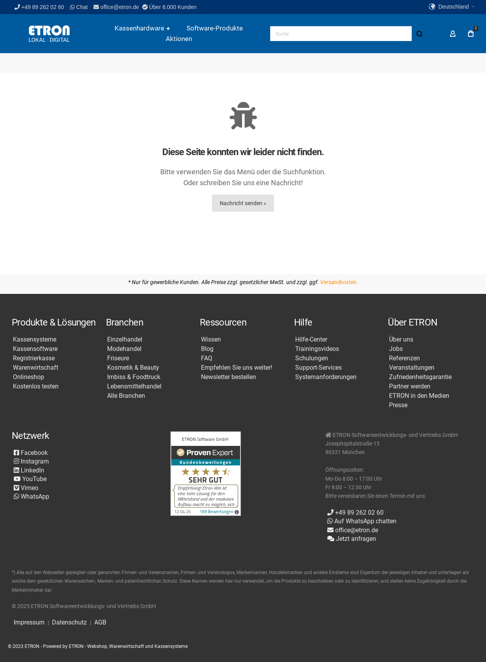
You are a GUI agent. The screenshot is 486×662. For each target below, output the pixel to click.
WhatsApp (31, 496)
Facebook (31, 452)
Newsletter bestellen (228, 377)
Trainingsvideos (317, 348)
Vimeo (26, 488)
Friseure (118, 358)
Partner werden (409, 386)
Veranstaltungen (411, 367)
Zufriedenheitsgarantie (420, 377)
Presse (398, 405)
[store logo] (49, 33)
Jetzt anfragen (351, 538)
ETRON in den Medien (419, 395)
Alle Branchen (126, 395)
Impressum (29, 622)
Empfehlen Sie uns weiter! (236, 367)
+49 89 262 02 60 (39, 7)
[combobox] (348, 33)
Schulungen (311, 358)
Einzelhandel (124, 339)
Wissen (211, 339)
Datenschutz (69, 622)
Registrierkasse (34, 358)
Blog (207, 348)
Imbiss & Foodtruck (133, 377)
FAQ (206, 358)
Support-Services (318, 367)
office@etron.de (116, 7)
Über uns (401, 339)
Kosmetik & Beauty (133, 367)
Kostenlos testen (36, 386)
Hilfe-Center (311, 339)
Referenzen (404, 358)
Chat (79, 7)
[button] (451, 7)
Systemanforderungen (326, 377)
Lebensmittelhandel (134, 386)
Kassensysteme (34, 339)
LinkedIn (29, 470)
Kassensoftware (35, 348)
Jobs (396, 348)
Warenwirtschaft (35, 367)
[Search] (419, 33)
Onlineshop (28, 377)
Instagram (31, 461)
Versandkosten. (339, 282)
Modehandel (124, 348)
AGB (100, 622)
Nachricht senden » (243, 203)
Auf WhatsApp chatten (361, 521)
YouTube (30, 479)
